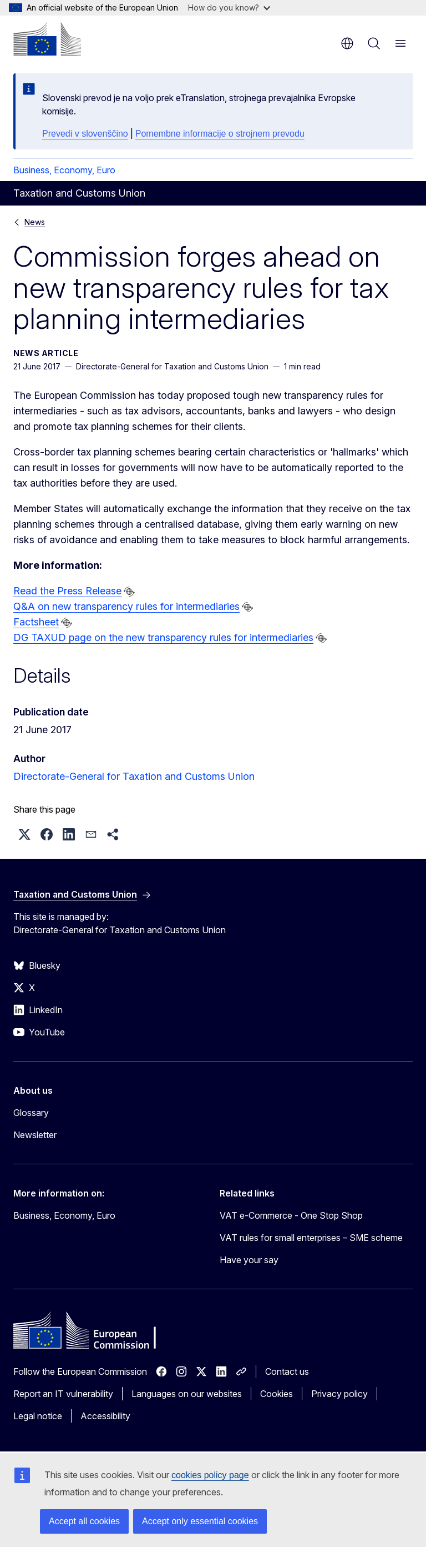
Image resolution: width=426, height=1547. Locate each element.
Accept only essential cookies (200, 1521)
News (34, 222)
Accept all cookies (84, 1521)
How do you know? (229, 7)
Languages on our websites (186, 1393)
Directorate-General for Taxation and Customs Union (134, 776)
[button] (24, 834)
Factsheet (36, 622)
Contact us (287, 1371)
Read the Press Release (67, 591)
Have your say (249, 1259)
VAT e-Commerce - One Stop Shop (291, 1215)
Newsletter (35, 1134)
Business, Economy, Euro (64, 170)
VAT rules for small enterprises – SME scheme (311, 1237)
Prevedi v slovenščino (85, 133)
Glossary (31, 1112)
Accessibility (105, 1415)
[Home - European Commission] (47, 39)
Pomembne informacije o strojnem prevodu (220, 133)
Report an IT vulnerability (63, 1393)
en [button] (347, 43)
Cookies (276, 1393)
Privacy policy (339, 1393)
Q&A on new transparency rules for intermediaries (126, 606)
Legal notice (37, 1415)
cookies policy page (210, 1475)
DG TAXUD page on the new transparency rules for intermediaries (163, 637)
